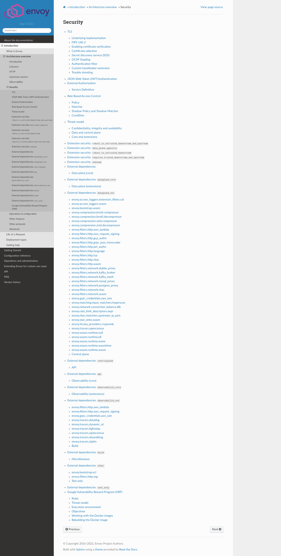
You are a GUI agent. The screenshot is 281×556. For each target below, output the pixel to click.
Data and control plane (86, 132)
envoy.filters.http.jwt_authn (89, 246)
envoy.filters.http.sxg (85, 476)
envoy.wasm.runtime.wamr (89, 341)
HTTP (12, 72)
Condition (78, 115)
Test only (77, 481)
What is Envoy (14, 51)
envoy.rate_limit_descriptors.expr (92, 311)
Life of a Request (15, 234)
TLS (13, 92)
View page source (212, 7)
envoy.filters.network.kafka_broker (93, 272)
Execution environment (86, 507)
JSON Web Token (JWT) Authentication (30, 97)
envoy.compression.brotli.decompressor (97, 216)
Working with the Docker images (92, 515)
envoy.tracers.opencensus (88, 328)
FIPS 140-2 (79, 42)
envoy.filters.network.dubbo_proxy (93, 268)
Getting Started (12, 250)
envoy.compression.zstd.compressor (94, 221)
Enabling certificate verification (91, 46)
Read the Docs (128, 549)
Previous (72, 529)
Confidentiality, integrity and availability (97, 128)
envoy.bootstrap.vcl (84, 472)
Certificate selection (84, 51)
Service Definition (83, 89)
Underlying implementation (89, 38)
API (6, 271)
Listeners (14, 67)
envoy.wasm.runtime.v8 (86, 337)
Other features (17, 219)
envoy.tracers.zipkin (84, 441)
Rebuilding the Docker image (90, 520)
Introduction (9, 45)
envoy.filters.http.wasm (86, 264)
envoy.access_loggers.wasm (89, 203)
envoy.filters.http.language (88, 251)
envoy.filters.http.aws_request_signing (95, 234)
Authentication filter (84, 63)
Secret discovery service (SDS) (90, 55)
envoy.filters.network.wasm (89, 294)
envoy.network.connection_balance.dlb (96, 307)
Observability (16, 82)
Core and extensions (84, 137)
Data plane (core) (82, 173)
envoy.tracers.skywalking (87, 437)
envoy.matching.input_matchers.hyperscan (98, 302)
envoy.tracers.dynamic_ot (88, 424)
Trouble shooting (82, 72)
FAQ (6, 276)
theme (99, 549)
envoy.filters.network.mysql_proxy (93, 281)
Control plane (80, 354)
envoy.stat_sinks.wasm (86, 319)
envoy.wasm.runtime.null (87, 332)
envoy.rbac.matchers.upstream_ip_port (96, 315)
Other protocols (17, 224)
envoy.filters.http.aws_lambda (90, 229)
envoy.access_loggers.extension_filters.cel (98, 199)
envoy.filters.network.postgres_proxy (95, 285)
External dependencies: (29, 157)
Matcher (77, 106)
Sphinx (80, 549)
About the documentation (18, 40)
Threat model (18, 112)
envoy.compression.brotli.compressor (95, 212)
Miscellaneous (81, 459)
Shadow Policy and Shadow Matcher (95, 111)
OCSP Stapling (81, 59)
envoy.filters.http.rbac (85, 259)
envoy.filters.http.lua (84, 255)
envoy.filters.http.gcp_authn (89, 238)
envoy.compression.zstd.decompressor (96, 225)
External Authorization (22, 102)
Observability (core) (84, 380)
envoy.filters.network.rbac (88, 289)
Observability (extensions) (88, 394)
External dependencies (22, 152)
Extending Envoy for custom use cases (25, 266)
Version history (12, 282)
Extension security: (32, 118)
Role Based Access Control (24, 107)
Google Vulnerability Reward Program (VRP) (29, 207)
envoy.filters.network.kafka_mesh (93, 276)
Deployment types (16, 239)
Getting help (13, 245)
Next (216, 529)
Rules (75, 498)
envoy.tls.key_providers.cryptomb (93, 324)
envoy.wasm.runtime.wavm (89, 350)
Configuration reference (17, 255)
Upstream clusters (18, 77)
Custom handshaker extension (91, 68)
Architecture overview (17, 56)
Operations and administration (21, 261)
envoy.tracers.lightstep (86, 428)
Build (75, 445)
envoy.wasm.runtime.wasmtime (91, 345)
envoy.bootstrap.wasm (86, 208)
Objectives (78, 511)
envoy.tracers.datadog (85, 420)
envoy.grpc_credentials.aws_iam (92, 298)
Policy (75, 102)
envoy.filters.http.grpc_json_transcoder (96, 242)
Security (12, 87)
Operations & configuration (23, 214)
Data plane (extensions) (86, 186)
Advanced (14, 229)
